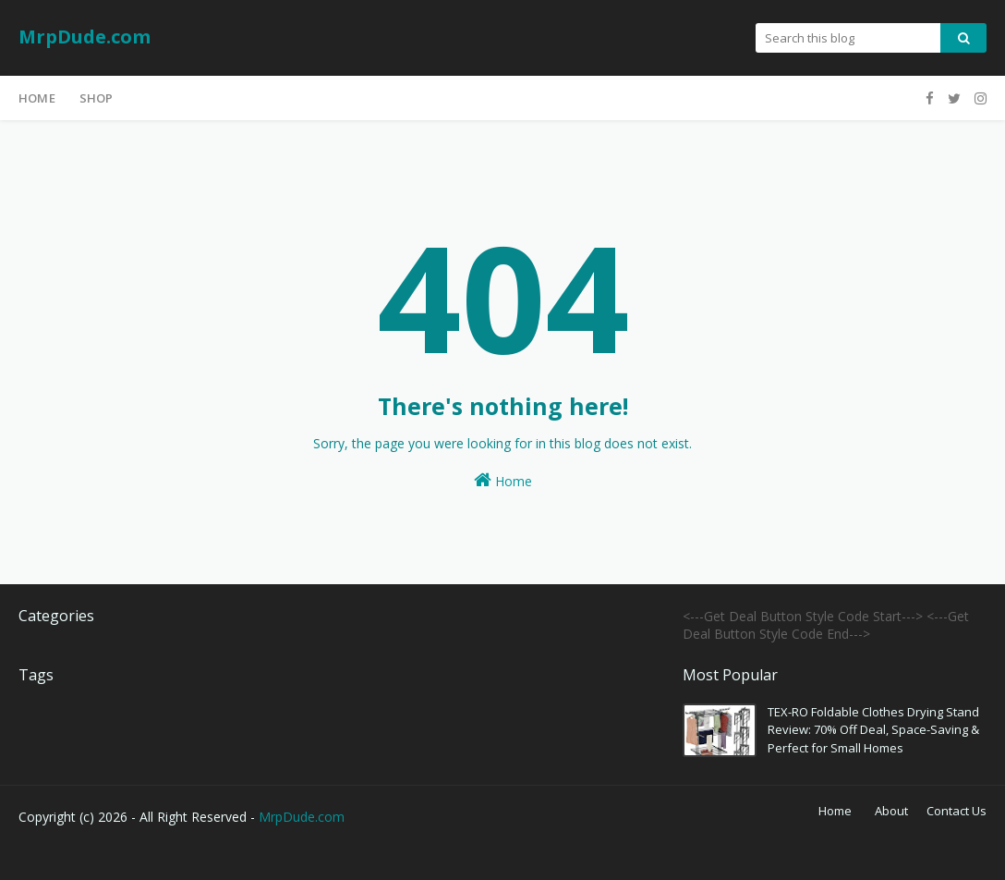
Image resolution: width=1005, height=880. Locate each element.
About (891, 810)
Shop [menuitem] (96, 98)
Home (503, 480)
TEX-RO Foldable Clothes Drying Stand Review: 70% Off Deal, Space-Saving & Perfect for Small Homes (873, 729)
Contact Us (956, 810)
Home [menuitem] (36, 98)
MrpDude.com (84, 36)
